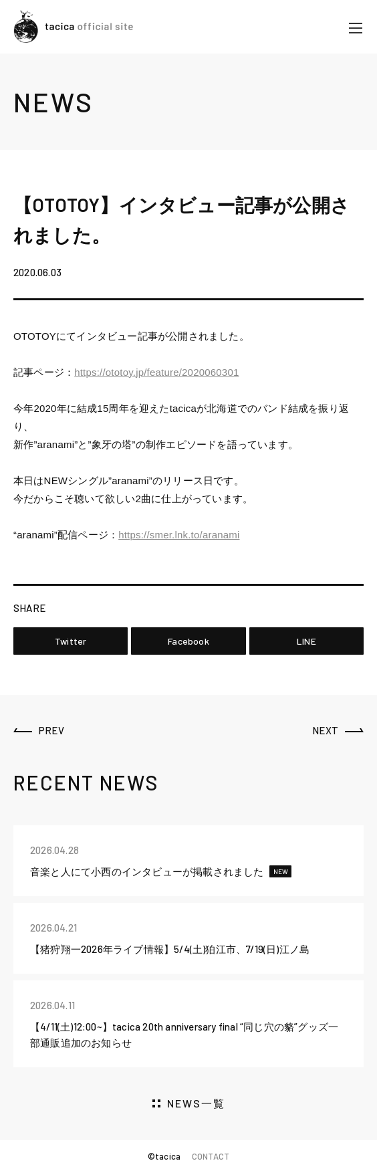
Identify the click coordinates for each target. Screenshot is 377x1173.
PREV (51, 730)
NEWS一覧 (196, 1103)
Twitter (70, 641)
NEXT (325, 730)
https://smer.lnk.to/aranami (178, 534)
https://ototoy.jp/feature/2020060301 (156, 372)
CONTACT (210, 1156)
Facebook (188, 641)
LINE (306, 641)
